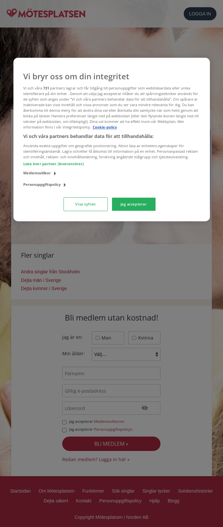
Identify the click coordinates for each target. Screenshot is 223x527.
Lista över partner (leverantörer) (53, 163)
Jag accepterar (134, 204)
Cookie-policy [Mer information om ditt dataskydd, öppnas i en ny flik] (105, 127)
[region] (111, 139)
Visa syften (85, 204)
